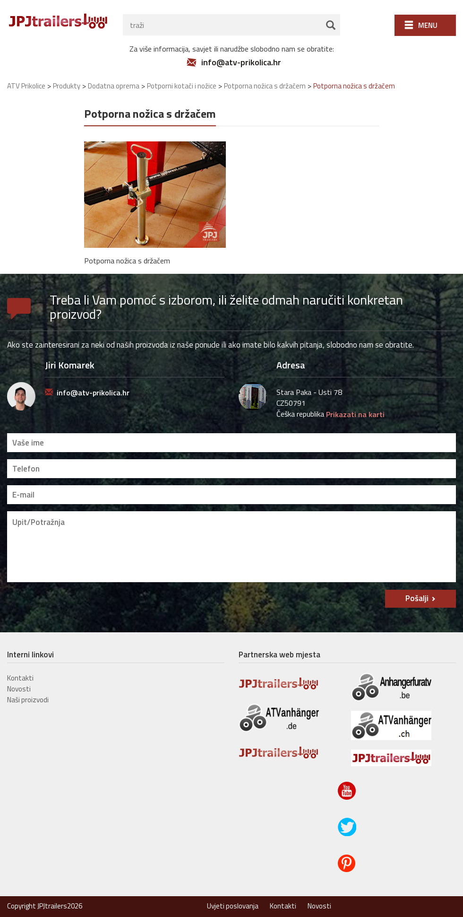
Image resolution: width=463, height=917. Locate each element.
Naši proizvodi (28, 699)
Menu (427, 25)
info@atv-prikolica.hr (241, 62)
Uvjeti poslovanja (232, 906)
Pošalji (417, 598)
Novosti (19, 688)
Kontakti (20, 677)
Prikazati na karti (355, 414)
